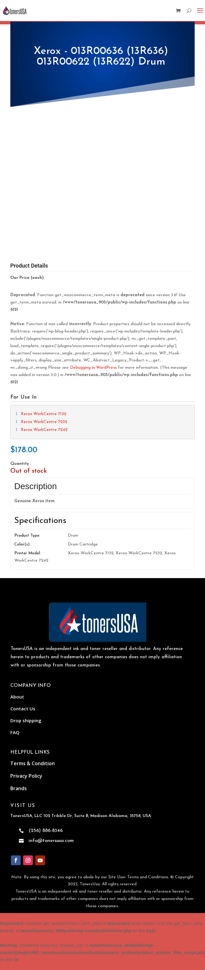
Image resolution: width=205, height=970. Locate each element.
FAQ (14, 732)
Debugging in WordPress (93, 367)
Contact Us (22, 708)
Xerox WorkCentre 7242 (44, 430)
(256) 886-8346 (46, 830)
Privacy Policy (26, 776)
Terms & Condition (32, 763)
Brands (18, 788)
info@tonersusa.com (51, 840)
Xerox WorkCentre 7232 (44, 422)
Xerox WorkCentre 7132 (43, 414)
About (17, 697)
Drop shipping (25, 720)
